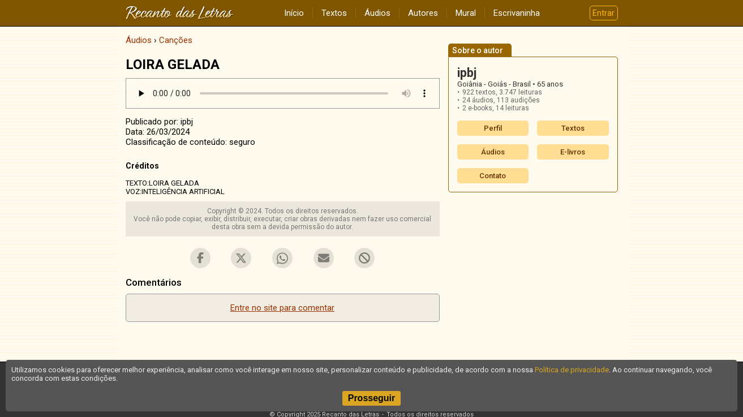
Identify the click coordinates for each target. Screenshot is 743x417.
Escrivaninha (516, 13)
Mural (466, 13)
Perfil (493, 128)
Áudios (377, 13)
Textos (334, 13)
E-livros (572, 152)
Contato (492, 175)
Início (294, 13)
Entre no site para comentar (282, 308)
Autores (423, 13)
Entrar (603, 13)
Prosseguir (372, 398)
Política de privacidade (572, 370)
